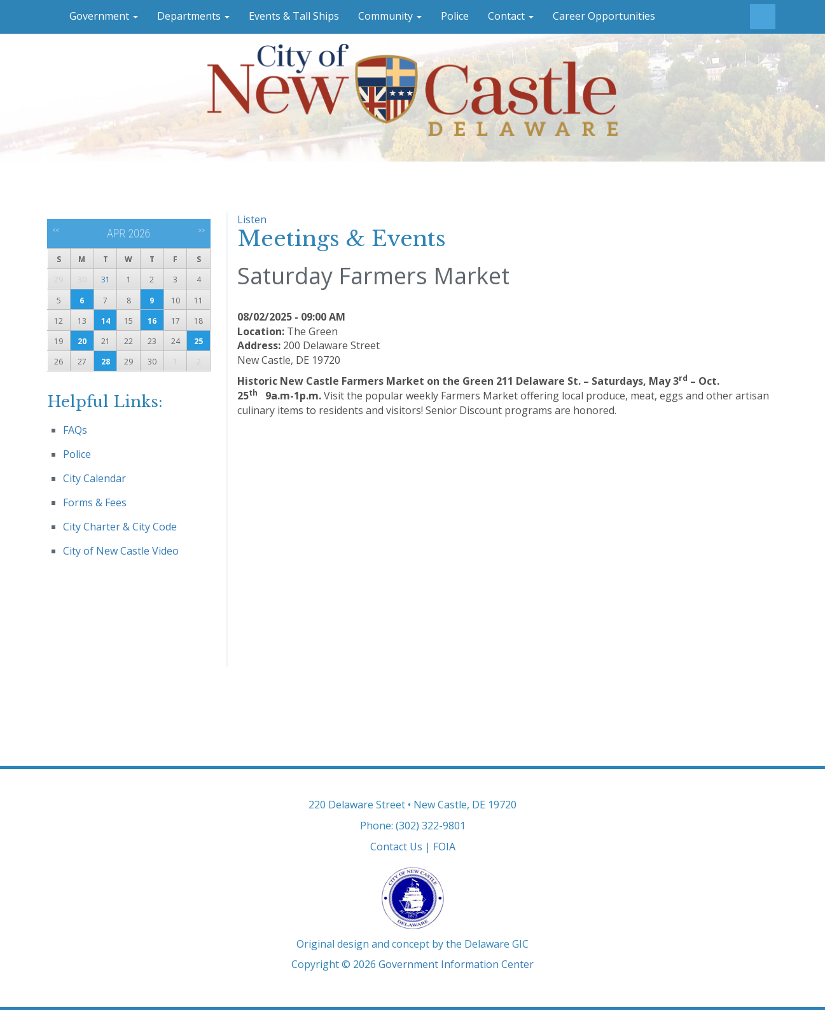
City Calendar (94, 478)
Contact (511, 16)
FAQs (75, 430)
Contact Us (396, 847)
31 (105, 279)
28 (105, 361)
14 (105, 320)
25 (198, 341)
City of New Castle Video (121, 551)
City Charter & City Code (120, 527)
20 (82, 341)
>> (201, 230)
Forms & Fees (95, 502)
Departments (193, 16)
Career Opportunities (604, 16)
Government (103, 16)
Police (455, 16)
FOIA (444, 847)
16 (152, 320)
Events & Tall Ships (294, 16)
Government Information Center (456, 964)
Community (390, 16)
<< (55, 230)
